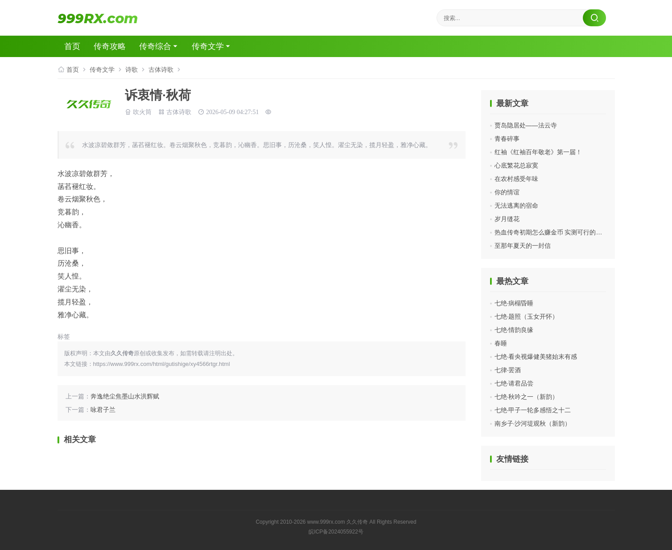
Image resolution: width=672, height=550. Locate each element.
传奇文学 (208, 46)
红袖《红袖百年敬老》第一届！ (538, 152)
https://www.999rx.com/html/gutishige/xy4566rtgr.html (161, 364)
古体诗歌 (160, 69)
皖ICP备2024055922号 (336, 532)
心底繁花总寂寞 (516, 165)
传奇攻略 (110, 46)
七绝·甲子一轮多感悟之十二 (533, 410)
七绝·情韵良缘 (514, 329)
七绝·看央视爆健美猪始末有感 (536, 356)
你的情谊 (507, 192)
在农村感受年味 (516, 178)
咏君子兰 (103, 409)
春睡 (501, 343)
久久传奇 (357, 522)
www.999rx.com (326, 522)
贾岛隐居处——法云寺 (526, 125)
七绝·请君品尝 (514, 383)
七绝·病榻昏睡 (514, 303)
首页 (72, 46)
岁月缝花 (507, 218)
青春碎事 (507, 138)
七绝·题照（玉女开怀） (527, 316)
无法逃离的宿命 (516, 205)
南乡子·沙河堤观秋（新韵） (533, 423)
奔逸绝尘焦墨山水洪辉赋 (125, 396)
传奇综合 (155, 46)
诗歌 (131, 69)
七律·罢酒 (508, 370)
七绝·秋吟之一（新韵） (527, 396)
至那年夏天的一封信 (523, 245)
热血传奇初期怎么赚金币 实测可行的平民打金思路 (564, 232)
